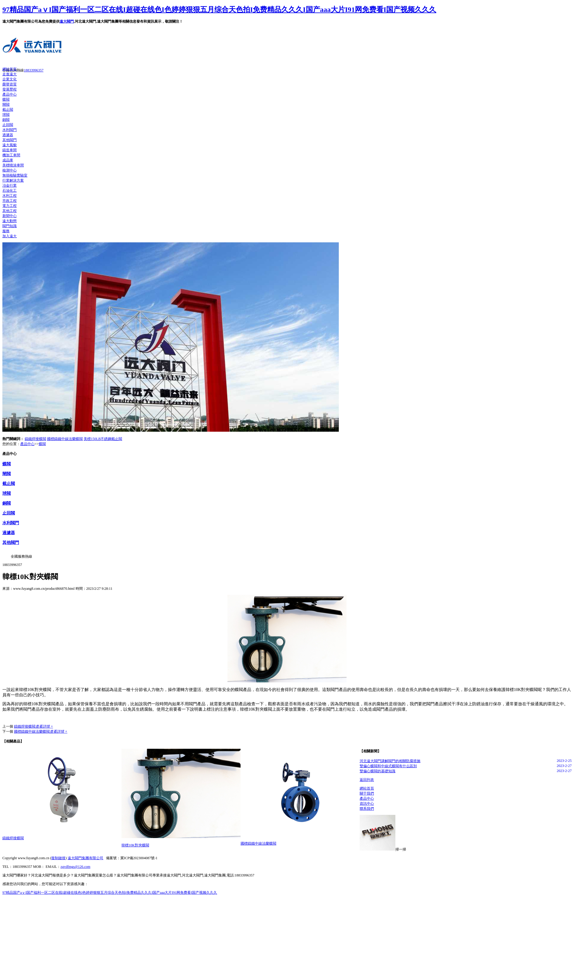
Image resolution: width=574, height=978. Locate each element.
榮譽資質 (9, 84)
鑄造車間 (9, 150)
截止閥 (7, 109)
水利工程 (9, 196)
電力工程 (9, 206)
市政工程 (9, 201)
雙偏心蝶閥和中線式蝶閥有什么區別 (388, 766)
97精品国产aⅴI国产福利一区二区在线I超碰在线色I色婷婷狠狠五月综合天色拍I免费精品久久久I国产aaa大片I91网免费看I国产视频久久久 (219, 9)
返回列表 (367, 780)
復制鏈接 (58, 858)
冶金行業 (9, 185)
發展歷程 (9, 89)
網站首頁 (9, 69)
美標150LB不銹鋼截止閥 (103, 439)
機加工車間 (11, 155)
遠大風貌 (9, 145)
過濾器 (7, 135)
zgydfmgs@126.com (75, 867)
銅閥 (6, 120)
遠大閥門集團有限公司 (85, 858)
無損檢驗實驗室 (14, 175)
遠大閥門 (67, 21)
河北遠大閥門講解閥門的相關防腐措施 (390, 761)
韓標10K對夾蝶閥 (135, 845)
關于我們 (367, 793)
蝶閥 (6, 99)
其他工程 (9, 211)
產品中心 (9, 94)
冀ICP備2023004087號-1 (138, 858)
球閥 (6, 115)
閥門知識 (9, 226)
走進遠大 (9, 74)
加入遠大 (9, 236)
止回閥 (7, 125)
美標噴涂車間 (13, 165)
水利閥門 (9, 130)
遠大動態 (9, 221)
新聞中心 (9, 216)
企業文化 (9, 79)
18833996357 (33, 70)
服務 (6, 231)
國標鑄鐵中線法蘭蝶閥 (65, 439)
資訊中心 (367, 803)
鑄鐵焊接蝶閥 (35, 439)
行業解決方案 (13, 180)
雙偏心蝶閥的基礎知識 (377, 771)
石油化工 (9, 190)
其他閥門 (9, 140)
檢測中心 (9, 170)
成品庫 (7, 160)
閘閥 (6, 104)
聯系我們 (367, 809)
